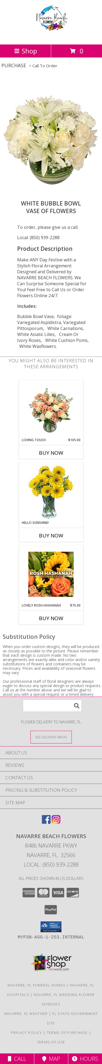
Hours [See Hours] (85, 1058)
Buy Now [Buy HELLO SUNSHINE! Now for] (51, 535)
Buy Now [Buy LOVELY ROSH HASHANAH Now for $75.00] (51, 618)
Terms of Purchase (67, 1032)
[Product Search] (52, 706)
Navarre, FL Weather (26, 1013)
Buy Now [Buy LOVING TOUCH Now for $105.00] (51, 452)
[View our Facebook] (46, 822)
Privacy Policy (26, 1032)
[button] (51, 926)
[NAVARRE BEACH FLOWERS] (51, 36)
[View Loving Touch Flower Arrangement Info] (51, 409)
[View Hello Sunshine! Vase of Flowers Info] (51, 491)
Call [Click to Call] (17, 1058)
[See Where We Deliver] (51, 736)
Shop (25, 50)
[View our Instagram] (56, 822)
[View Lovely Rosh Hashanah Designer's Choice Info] (51, 574)
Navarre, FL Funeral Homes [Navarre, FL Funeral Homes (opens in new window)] (37, 985)
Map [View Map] (51, 1058)
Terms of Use (51, 1042)
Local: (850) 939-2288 (38, 238)
